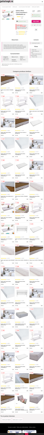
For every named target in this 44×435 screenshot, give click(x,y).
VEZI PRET (36, 21)
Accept (26, 434)
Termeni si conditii (12, 427)
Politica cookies (32, 427)
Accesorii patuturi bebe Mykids (24, 6)
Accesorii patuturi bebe (6, 6)
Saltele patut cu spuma (17, 419)
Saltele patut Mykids (35, 6)
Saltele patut (14, 6)
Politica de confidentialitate (22, 427)
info (13, 92)
